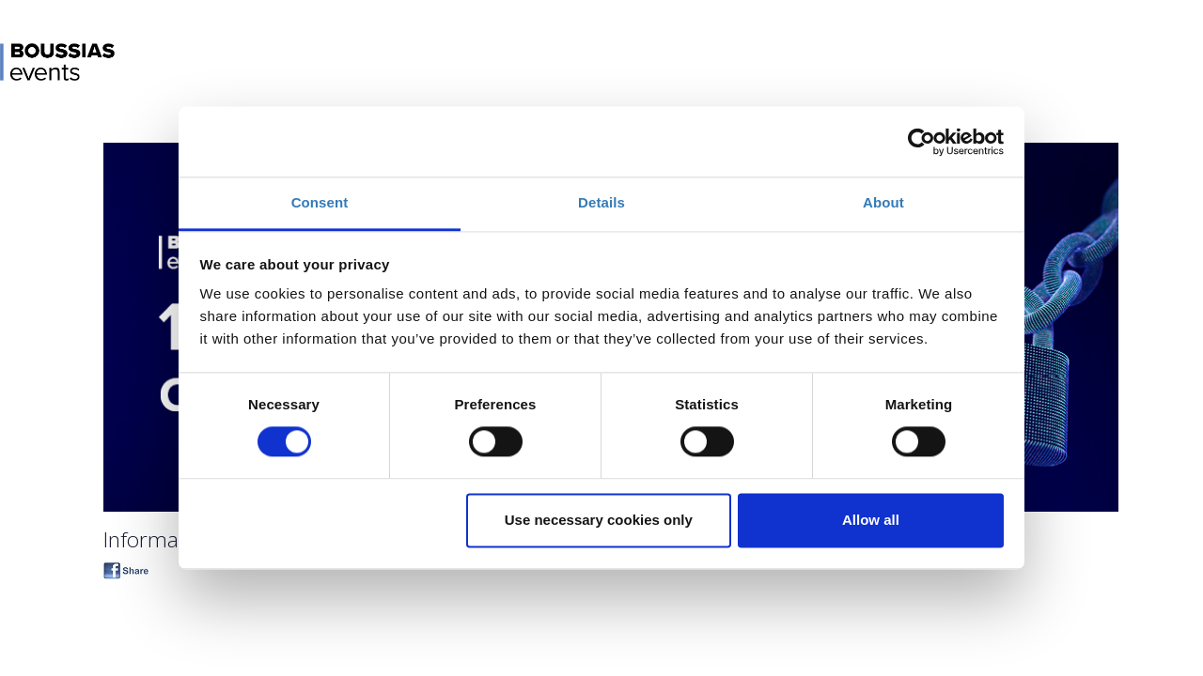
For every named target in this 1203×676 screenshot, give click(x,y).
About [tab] (883, 202)
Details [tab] (601, 202)
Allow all (870, 520)
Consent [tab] (320, 202)
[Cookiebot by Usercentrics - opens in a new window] (921, 142)
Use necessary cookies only (599, 520)
